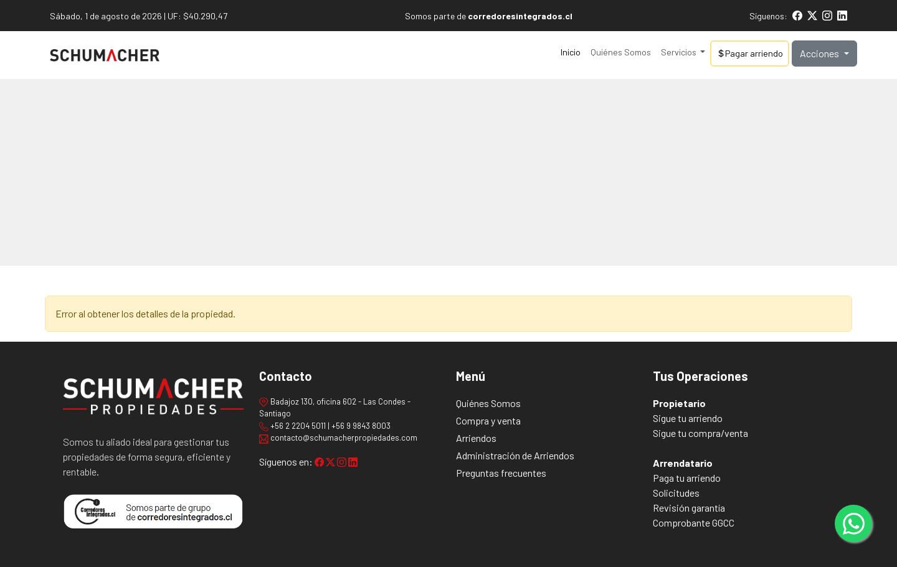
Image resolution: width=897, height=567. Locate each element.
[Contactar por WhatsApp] (853, 523)
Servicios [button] (679, 52)
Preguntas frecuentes (501, 473)
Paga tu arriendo (687, 478)
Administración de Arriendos (515, 455)
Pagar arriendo (749, 53)
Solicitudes (676, 493)
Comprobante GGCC (693, 522)
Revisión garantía (689, 507)
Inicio (571, 52)
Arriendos (476, 438)
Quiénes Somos (621, 52)
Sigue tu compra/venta (700, 433)
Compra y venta (488, 420)
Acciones (820, 53)
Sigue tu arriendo (688, 418)
